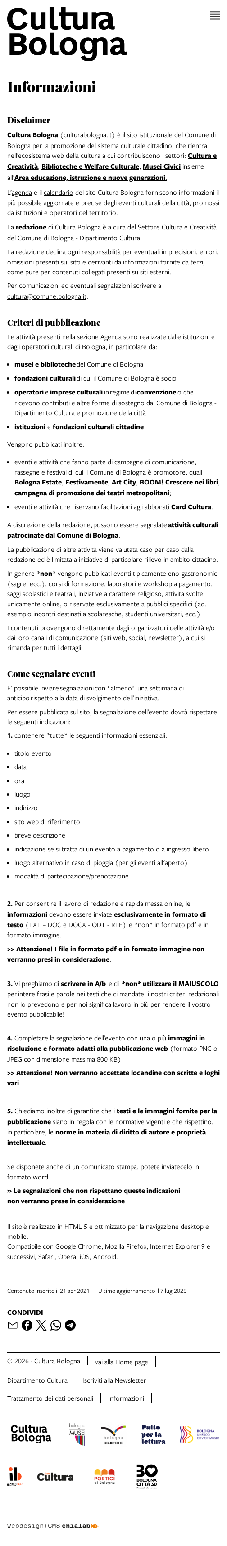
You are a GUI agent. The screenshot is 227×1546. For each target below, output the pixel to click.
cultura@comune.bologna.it (46, 295)
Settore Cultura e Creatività (177, 226)
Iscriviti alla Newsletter (114, 1380)
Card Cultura (191, 506)
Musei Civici (162, 166)
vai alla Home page (121, 1361)
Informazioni (126, 1398)
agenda (22, 192)
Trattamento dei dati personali (50, 1398)
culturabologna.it (88, 134)
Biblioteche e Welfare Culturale (90, 166)
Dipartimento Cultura (110, 237)
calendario (58, 192)
